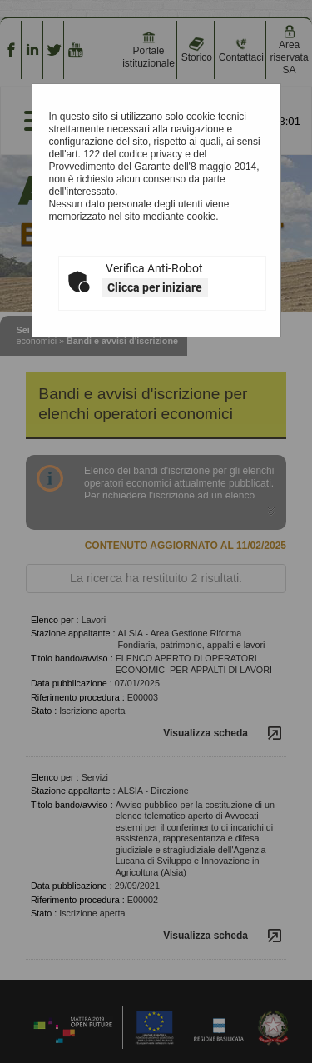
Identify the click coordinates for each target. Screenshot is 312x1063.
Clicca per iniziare (154, 287)
